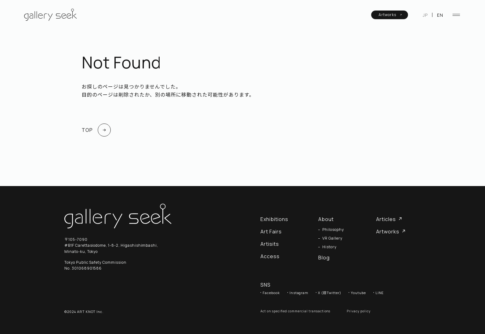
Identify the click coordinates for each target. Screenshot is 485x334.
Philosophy (333, 230)
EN (440, 15)
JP (425, 15)
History (329, 247)
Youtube (358, 292)
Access (270, 256)
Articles (389, 219)
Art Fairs (271, 231)
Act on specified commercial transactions (295, 311)
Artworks (390, 14)
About (326, 219)
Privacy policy (358, 311)
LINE (380, 292)
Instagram (299, 292)
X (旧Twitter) (329, 292)
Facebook (271, 292)
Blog (324, 257)
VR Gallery (332, 238)
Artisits (269, 244)
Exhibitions (274, 219)
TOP (96, 130)
